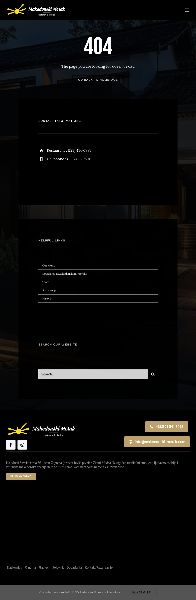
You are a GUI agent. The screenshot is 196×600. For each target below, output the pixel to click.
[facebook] (42, 177)
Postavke (113, 592)
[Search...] (93, 376)
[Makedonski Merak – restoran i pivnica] (36, 2)
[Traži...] (153, 376)
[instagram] (64, 177)
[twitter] (53, 177)
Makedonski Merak (114, 533)
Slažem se (141, 592)
